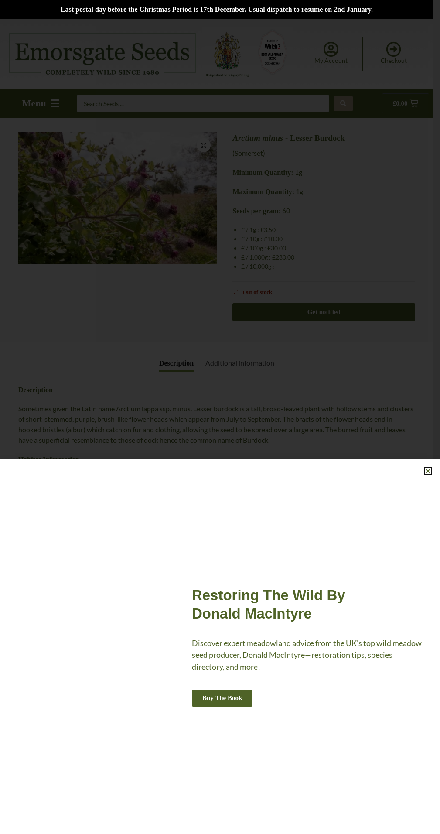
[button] (428, 471)
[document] (220, 417)
